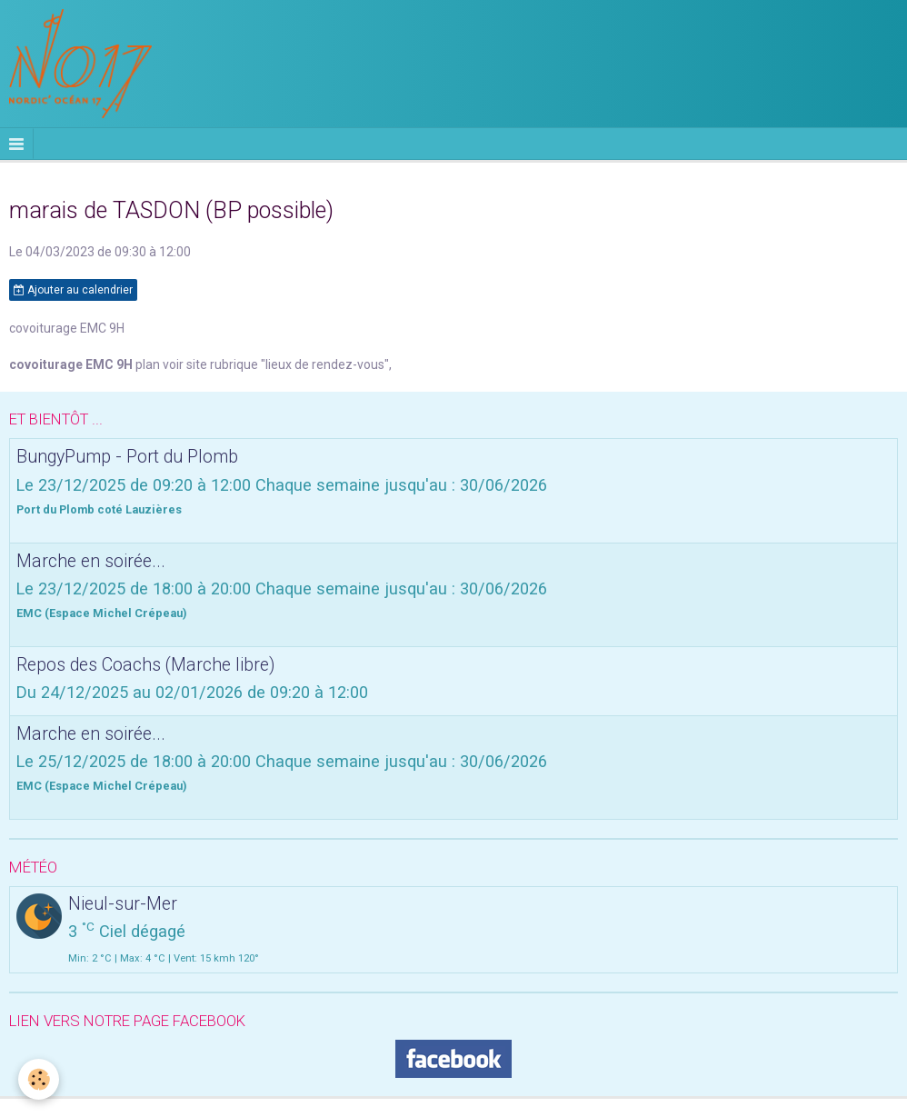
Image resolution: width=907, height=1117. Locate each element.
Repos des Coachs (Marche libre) (145, 663)
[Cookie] (38, 1079)
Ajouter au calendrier (73, 290)
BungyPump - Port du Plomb (127, 456)
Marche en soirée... (90, 560)
